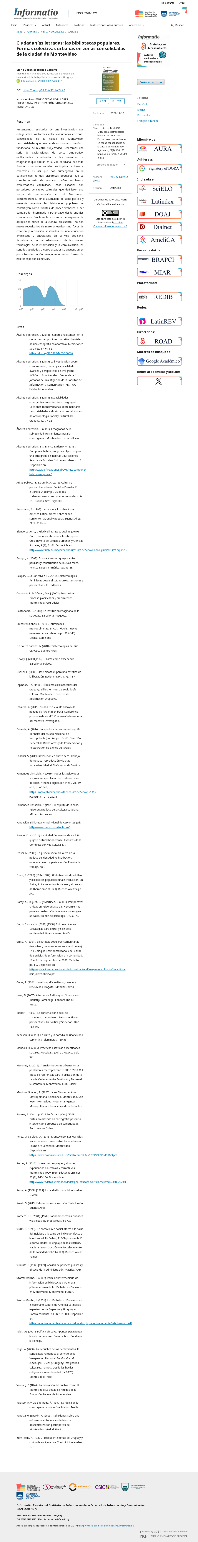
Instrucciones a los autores (106, 25)
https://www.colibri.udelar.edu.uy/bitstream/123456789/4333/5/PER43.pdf (73, 1155)
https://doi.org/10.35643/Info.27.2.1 (44, 90)
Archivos (32, 31)
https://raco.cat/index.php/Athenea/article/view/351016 (62, 792)
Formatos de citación (107, 164)
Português (143, 115)
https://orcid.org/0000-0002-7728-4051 (42, 80)
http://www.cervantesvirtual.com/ (49, 827)
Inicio (14, 25)
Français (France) (147, 120)
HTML (118, 101)
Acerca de (135, 25)
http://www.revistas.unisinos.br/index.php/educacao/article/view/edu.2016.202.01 (77, 1182)
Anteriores (62, 25)
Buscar (179, 25)
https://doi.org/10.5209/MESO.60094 (51, 353)
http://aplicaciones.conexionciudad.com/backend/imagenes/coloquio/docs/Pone (77, 969)
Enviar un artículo (151, 82)
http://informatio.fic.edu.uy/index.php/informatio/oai (107, 1525)
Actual (46, 25)
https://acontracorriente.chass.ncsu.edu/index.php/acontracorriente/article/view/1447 (80, 1323)
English (141, 109)
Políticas (28, 25)
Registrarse (168, 2)
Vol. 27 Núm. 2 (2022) (52, 31)
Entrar (182, 2)
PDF (104, 101)
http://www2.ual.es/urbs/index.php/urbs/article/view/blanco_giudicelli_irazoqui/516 (78, 550)
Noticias (79, 25)
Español (142, 104)
